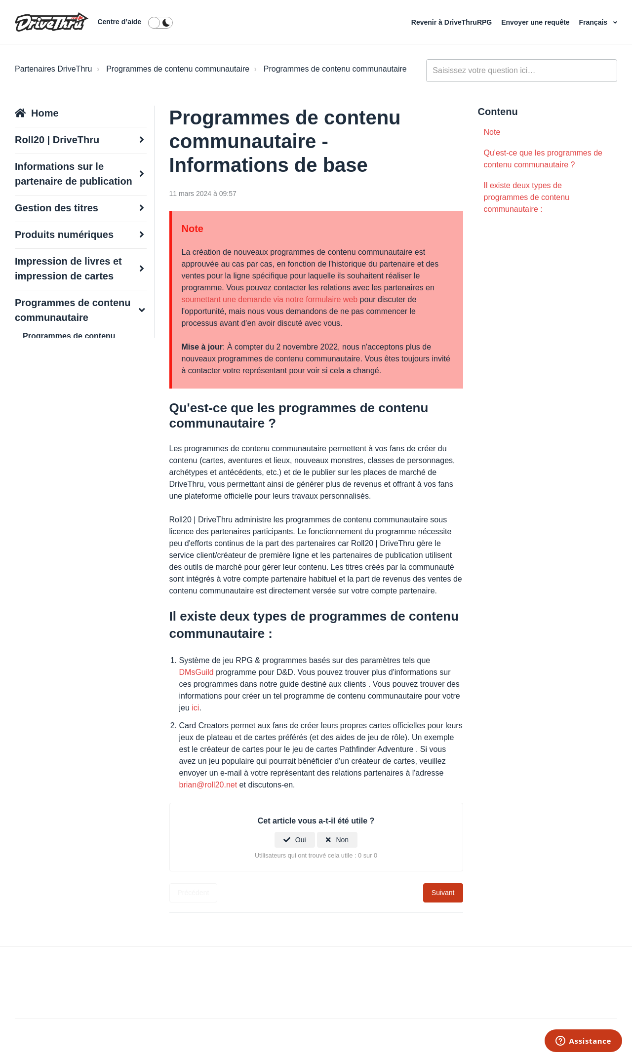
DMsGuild (197, 672)
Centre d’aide (119, 22)
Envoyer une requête (536, 22)
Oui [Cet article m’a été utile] (300, 840)
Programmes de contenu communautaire (177, 69)
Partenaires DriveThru (53, 69)
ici (195, 708)
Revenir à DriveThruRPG (452, 22)
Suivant (443, 893)
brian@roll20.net (209, 785)
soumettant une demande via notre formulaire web (271, 299)
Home (45, 113)
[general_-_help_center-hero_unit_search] (521, 70)
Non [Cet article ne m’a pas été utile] (342, 840)
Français (594, 22)
